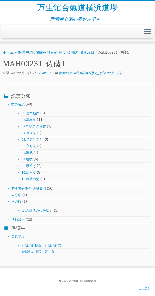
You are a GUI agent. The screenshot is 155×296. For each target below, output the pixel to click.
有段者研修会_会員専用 (28, 188)
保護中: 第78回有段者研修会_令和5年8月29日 (56, 52)
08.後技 (27, 159)
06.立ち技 (29, 146)
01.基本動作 (30, 113)
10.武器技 (29, 172)
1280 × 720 (46, 73)
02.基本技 (29, 120)
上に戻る (144, 288)
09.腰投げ (29, 166)
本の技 (16, 202)
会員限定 (18, 236)
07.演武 (27, 153)
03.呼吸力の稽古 (34, 126)
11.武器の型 (30, 179)
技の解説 (18, 104)
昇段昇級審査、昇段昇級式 (41, 245)
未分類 (16, 195)
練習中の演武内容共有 (38, 252)
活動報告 (18, 220)
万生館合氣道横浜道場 (77, 7)
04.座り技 (29, 133)
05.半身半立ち (32, 139)
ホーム (8, 52)
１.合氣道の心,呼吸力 (37, 210)
